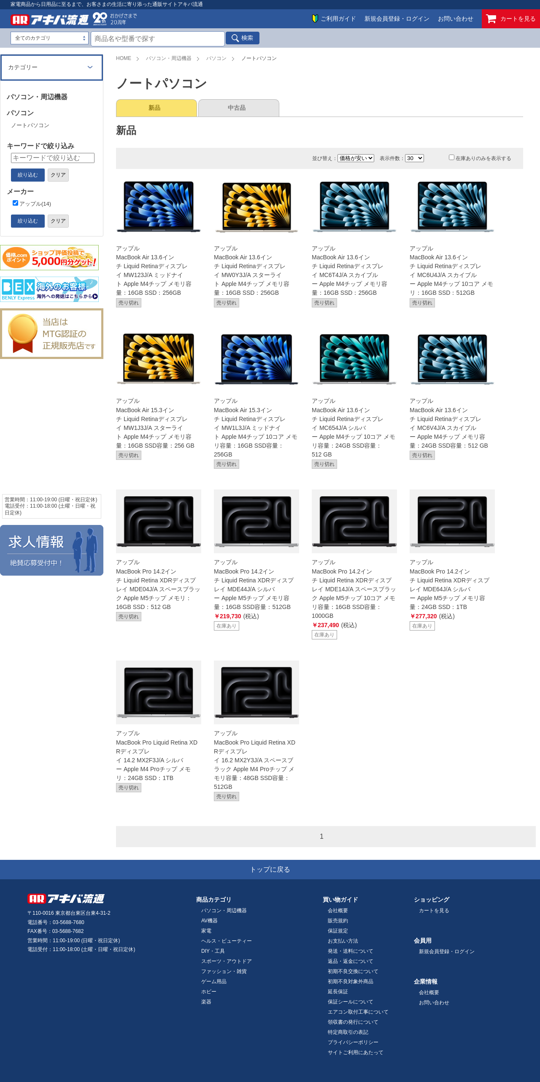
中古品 (237, 107)
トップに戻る (270, 869)
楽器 (206, 1002)
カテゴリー (23, 67)
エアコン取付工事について (358, 1012)
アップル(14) (32, 204)
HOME (123, 58)
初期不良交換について (353, 971)
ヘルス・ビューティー (226, 941)
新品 (154, 107)
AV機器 (209, 921)
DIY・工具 (213, 951)
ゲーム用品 (214, 981)
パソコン (216, 58)
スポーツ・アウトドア (226, 961)
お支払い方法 (343, 941)
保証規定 (338, 931)
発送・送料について (350, 951)
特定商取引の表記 (348, 1032)
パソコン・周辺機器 (169, 58)
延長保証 (338, 992)
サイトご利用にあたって (355, 1052)
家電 (206, 931)
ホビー (208, 992)
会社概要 (338, 910)
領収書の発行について (353, 1022)
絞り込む (28, 175)
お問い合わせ (455, 18)
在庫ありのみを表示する (480, 158)
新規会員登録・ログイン (396, 18)
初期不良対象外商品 (350, 981)
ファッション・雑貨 (224, 971)
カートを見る (511, 19)
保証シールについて (350, 1002)
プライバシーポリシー (353, 1042)
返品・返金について (350, 961)
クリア (58, 175)
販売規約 (338, 921)
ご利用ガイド (338, 18)
